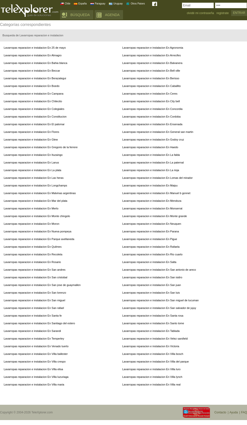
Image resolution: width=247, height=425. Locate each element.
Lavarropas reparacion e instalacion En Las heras (33, 177)
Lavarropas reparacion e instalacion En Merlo (31, 208)
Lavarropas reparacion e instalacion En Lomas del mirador (157, 177)
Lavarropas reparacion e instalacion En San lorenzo (35, 292)
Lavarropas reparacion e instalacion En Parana (150, 231)
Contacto (220, 412)
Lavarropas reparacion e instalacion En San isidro (152, 277)
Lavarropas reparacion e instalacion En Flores (31, 131)
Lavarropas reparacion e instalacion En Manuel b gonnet (156, 193)
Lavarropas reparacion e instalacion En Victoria (150, 346)
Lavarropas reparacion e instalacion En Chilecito (33, 101)
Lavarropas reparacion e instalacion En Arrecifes (151, 55)
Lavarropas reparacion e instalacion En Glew (31, 139)
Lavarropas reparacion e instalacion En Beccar (32, 70)
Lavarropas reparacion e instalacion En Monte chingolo (37, 216)
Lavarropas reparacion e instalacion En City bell (151, 101)
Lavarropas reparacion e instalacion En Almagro (33, 55)
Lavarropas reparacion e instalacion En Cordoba (151, 116)
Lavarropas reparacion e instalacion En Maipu (150, 185)
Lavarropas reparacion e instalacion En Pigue (149, 239)
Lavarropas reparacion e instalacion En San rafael (34, 307)
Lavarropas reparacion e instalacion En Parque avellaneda (39, 239)
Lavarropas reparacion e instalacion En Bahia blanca (35, 62)
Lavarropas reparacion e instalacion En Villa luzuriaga (36, 376)
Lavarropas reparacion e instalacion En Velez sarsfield (155, 338)
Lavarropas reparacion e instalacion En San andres (34, 269)
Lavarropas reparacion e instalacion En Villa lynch (152, 376)
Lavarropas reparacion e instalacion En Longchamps (35, 185)
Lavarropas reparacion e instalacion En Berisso (150, 78)
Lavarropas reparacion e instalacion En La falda (151, 154)
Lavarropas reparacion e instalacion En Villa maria (34, 384)
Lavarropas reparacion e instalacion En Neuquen (151, 223)
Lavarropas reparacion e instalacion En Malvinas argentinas (40, 193)
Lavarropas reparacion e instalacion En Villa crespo (35, 361)
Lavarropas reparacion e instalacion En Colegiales (34, 108)
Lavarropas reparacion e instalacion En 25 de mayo (35, 47)
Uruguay (118, 3)
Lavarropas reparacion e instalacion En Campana (33, 93)
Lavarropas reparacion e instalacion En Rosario (32, 262)
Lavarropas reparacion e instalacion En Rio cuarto (152, 254)
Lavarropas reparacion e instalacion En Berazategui (35, 78)
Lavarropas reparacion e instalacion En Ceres (149, 93)
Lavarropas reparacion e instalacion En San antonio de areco (159, 269)
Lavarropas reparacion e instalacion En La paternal (153, 162)
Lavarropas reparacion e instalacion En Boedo (32, 85)
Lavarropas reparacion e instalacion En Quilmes (33, 246)
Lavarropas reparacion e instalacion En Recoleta (33, 254)
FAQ (244, 412)
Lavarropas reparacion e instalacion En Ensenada (152, 124)
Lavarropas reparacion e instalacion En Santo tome (153, 323)
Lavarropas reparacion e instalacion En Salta (149, 262)
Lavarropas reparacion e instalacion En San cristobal (35, 277)
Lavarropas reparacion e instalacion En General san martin (157, 131)
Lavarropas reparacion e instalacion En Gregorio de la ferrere (41, 147)
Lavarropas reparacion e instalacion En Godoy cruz (153, 139)
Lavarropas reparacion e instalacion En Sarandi (32, 330)
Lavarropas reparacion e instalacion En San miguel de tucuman (160, 300)
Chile (67, 3)
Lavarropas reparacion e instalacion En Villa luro (151, 369)
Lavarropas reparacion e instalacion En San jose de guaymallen (42, 284)
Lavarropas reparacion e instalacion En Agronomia (152, 47)
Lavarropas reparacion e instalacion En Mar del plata (35, 200)
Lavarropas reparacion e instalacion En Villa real (151, 384)
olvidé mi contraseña (200, 13)
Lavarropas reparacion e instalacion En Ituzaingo (33, 154)
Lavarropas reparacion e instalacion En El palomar (34, 124)
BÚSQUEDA (80, 15)
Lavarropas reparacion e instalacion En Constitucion (35, 116)
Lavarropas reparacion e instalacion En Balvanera (152, 62)
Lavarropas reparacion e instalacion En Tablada (151, 330)
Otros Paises (138, 3)
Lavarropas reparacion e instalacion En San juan (151, 284)
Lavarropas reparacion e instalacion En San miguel (34, 300)
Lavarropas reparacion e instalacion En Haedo (150, 147)
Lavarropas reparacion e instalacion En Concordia (152, 108)
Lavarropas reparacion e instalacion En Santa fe (33, 315)
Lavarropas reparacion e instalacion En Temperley (34, 338)
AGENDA (112, 15)
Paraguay (100, 3)
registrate (222, 13)
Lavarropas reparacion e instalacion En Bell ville (151, 70)
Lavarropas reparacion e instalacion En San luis (151, 292)
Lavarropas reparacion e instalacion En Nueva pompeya (37, 231)
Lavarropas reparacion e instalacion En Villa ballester (36, 353)
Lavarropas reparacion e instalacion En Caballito (151, 85)
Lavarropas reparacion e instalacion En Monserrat (152, 208)
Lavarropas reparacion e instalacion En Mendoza (151, 200)
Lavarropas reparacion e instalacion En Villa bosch (152, 353)
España (82, 3)
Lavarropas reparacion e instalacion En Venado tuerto (36, 346)
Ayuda (233, 412)
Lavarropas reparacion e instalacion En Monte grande (154, 216)
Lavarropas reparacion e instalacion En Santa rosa (152, 315)
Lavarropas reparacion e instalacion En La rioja (150, 170)
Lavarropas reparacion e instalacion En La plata (32, 170)
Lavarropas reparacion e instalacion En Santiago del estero (39, 323)
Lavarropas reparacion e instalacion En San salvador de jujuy (159, 307)
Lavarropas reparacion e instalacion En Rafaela (151, 246)
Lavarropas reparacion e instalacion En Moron (31, 223)
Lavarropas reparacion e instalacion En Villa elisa (33, 369)
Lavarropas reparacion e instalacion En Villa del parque (155, 361)
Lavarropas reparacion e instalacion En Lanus (31, 162)
